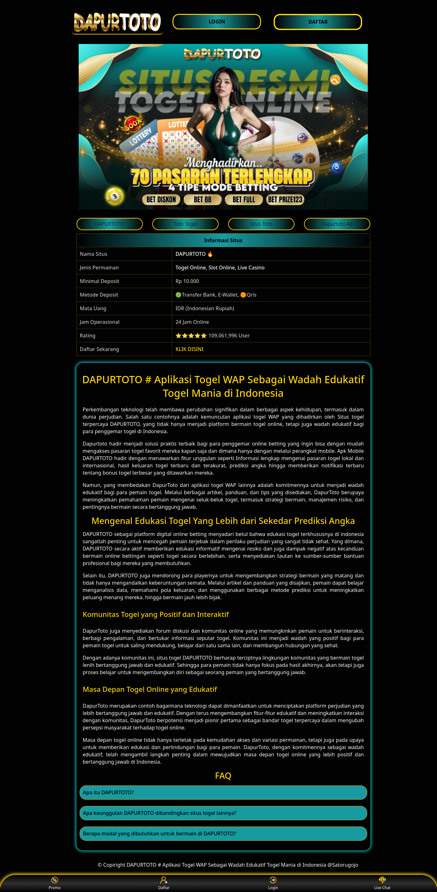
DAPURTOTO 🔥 (194, 253)
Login (273, 884)
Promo (55, 884)
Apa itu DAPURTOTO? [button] (108, 792)
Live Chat (382, 884)
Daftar (164, 884)
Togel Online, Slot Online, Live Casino (219, 267)
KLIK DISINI (189, 349)
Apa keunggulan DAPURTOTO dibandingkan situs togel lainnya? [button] (159, 812)
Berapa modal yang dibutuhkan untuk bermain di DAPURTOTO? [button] (159, 833)
